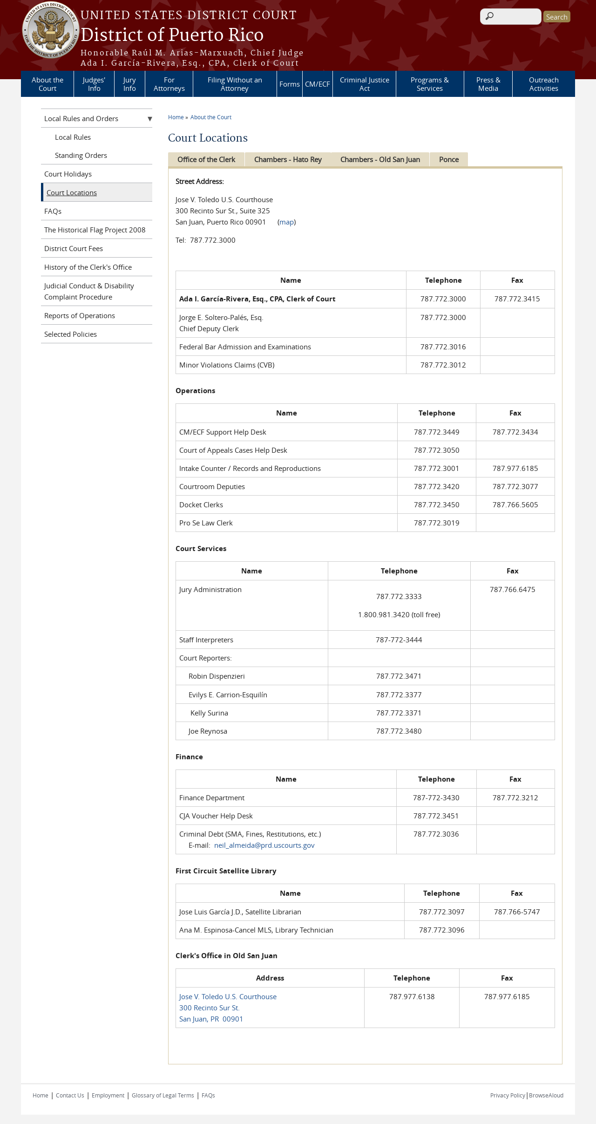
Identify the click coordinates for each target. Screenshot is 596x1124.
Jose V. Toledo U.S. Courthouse (228, 996)
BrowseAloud (546, 1095)
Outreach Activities (544, 84)
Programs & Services (430, 84)
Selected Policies (70, 334)
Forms (289, 84)
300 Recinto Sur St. (209, 1007)
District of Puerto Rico (172, 36)
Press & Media (488, 84)
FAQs (52, 211)
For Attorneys (169, 84)
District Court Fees (73, 248)
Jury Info (129, 84)
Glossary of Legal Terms (163, 1095)
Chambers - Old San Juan (384, 159)
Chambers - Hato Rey (290, 159)
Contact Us (70, 1095)
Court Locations (72, 192)
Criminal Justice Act (364, 84)
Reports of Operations (79, 315)
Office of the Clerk (206, 159)
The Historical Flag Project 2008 (95, 229)
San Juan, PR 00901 (211, 1018)
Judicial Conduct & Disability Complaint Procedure (89, 291)
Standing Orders (81, 155)
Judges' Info (94, 84)
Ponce (455, 159)
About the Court (47, 84)
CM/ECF (317, 84)
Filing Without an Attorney (235, 84)
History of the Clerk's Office (88, 267)
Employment (108, 1095)
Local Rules (73, 137)
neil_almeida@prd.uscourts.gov (264, 845)
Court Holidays (68, 173)
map (286, 221)
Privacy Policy (507, 1095)
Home (176, 117)
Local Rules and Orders (81, 118)
